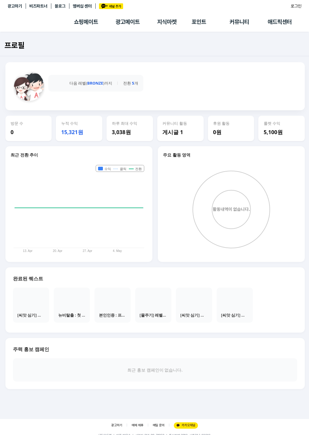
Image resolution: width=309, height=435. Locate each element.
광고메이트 (128, 21)
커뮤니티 (239, 21)
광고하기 (15, 6)
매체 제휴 (137, 425)
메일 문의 (158, 425)
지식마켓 (167, 21)
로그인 (296, 6)
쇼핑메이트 (86, 21)
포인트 (199, 21)
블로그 (60, 6)
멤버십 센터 (82, 6)
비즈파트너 (38, 6)
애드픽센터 (280, 21)
